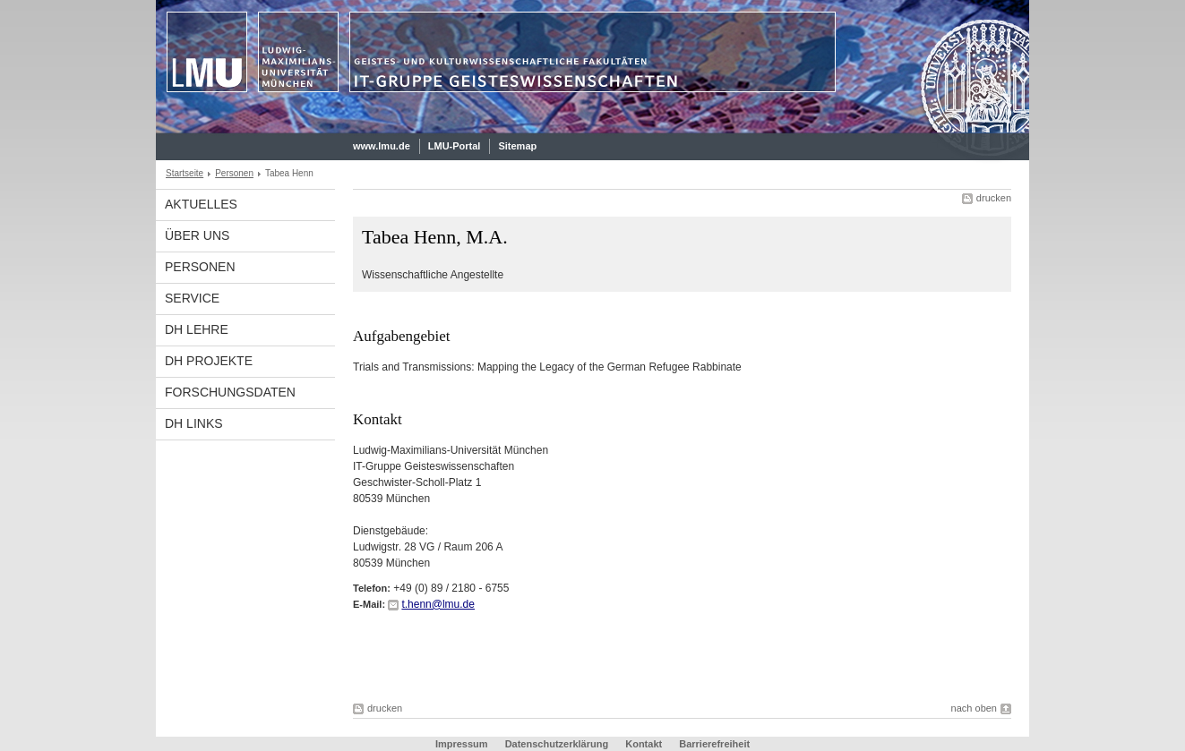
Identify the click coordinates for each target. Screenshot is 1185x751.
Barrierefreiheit (714, 743)
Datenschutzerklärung (557, 743)
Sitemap (517, 146)
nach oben (974, 708)
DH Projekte (209, 361)
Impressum (461, 743)
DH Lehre (196, 329)
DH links (194, 423)
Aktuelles (201, 204)
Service (192, 298)
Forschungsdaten (230, 392)
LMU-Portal (454, 146)
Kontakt (643, 743)
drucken (993, 197)
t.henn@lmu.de (438, 604)
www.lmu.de (381, 146)
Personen (234, 173)
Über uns (197, 235)
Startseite (184, 173)
